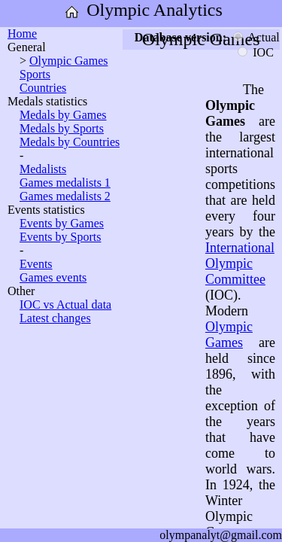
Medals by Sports (62, 128)
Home (22, 33)
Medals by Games (63, 114)
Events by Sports (60, 236)
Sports (35, 74)
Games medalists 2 (65, 196)
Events (36, 263)
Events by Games (62, 223)
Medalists (43, 169)
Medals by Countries (70, 142)
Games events (53, 277)
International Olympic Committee (239, 263)
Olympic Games (68, 60)
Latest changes (55, 318)
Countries (43, 87)
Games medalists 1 (65, 182)
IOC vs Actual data (65, 304)
